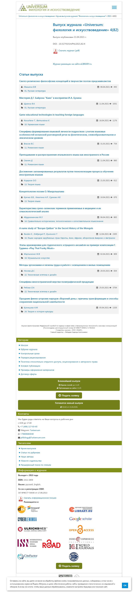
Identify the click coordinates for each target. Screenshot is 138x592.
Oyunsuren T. (51, 234)
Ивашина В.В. (30, 86)
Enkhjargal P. (39, 234)
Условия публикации (30, 365)
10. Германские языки (34, 124)
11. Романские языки (34, 147)
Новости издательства (31, 460)
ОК (124, 585)
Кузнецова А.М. (31, 307)
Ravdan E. (28, 234)
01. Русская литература (35, 90)
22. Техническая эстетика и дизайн (40, 274)
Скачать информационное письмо (40, 497)
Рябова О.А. (29, 287)
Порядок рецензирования (33, 357)
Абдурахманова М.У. (33, 217)
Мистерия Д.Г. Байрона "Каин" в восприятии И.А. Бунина (50, 97)
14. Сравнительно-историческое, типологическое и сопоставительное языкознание (63, 221)
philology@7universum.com (31, 437)
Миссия (24, 345)
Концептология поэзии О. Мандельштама (41, 191)
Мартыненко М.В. (32, 254)
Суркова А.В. (55, 197)
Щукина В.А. (29, 103)
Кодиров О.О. (30, 180)
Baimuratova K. (43, 120)
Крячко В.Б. (29, 197)
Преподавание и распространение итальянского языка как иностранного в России (64, 154)
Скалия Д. (28, 160)
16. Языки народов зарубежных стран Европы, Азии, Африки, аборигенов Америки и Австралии (69, 238)
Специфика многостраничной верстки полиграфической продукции (56, 281)
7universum (29, 430)
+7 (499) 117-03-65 (27, 426)
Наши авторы (27, 456)
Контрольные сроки (30, 353)
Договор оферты (29, 374)
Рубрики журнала (29, 349)
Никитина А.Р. (41, 197)
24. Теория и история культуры (38, 311)
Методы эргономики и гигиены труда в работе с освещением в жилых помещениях (64, 264)
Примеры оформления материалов (37, 370)
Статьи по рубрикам (30, 452)
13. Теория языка (32, 184)
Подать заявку (69, 395)
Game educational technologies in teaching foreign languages (51, 114)
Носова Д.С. (29, 270)
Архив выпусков (28, 448)
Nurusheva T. (29, 120)
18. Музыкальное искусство (37, 258)
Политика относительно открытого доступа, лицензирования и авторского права (59, 361)
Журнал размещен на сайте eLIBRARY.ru (72, 63)
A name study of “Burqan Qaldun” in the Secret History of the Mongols (56, 228)
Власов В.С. (29, 143)
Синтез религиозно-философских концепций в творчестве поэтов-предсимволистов (65, 81)
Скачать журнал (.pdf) (69, 50)
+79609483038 (26, 434)
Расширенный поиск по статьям (36, 464)
